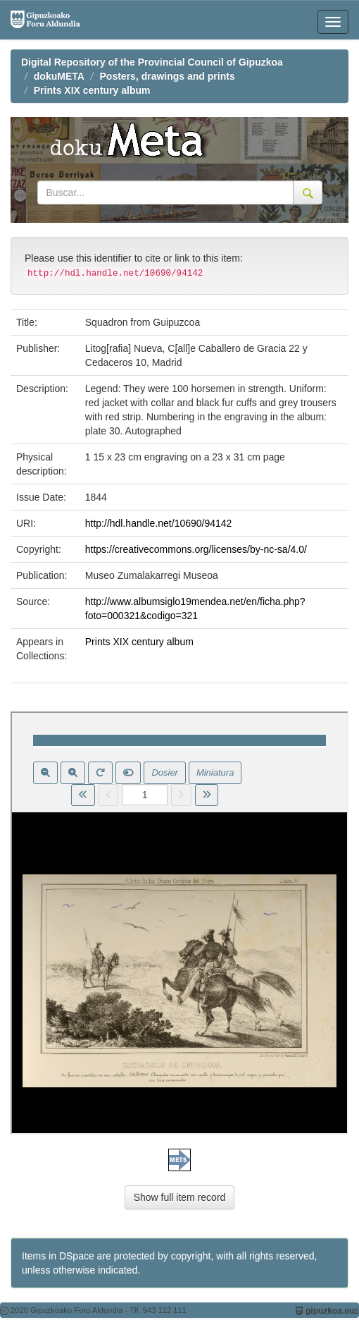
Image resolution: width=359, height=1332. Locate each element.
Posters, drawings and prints (167, 76)
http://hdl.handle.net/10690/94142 (158, 523)
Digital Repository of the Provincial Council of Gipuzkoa (152, 62)
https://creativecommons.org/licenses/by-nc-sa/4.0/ (196, 549)
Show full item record (180, 1197)
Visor (179, 923)
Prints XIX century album (92, 90)
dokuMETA (59, 76)
